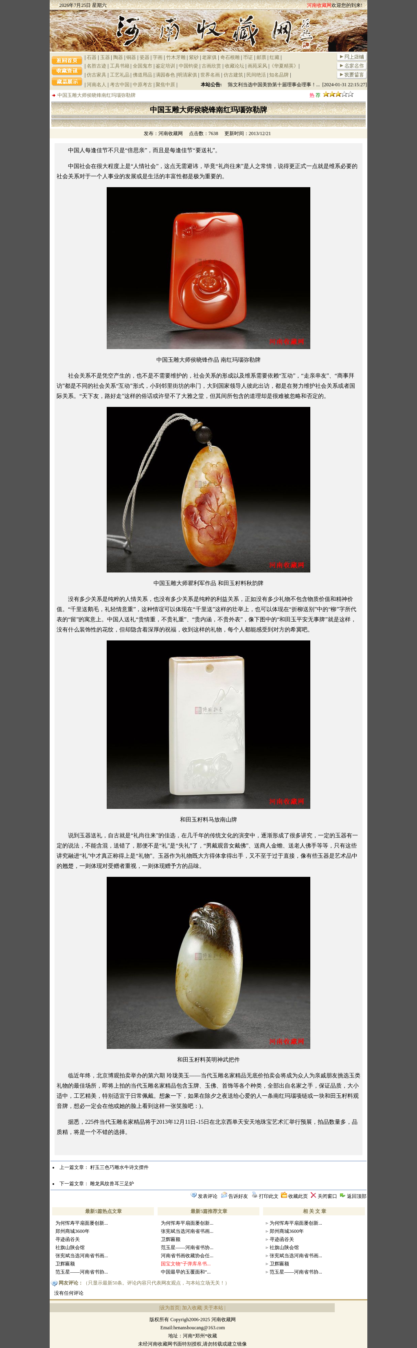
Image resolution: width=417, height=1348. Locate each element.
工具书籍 (119, 66)
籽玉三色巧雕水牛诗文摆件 (119, 1167)
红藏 (274, 57)
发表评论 (207, 1196)
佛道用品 (142, 75)
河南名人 (96, 84)
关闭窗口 (327, 1196)
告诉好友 (238, 1196)
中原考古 (142, 84)
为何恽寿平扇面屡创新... (81, 1223)
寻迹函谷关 (67, 1239)
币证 (248, 57)
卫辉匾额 (65, 1264)
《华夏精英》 (283, 66)
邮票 (261, 57)
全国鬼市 (142, 66)
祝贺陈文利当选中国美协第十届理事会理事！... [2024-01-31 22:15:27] (294, 84)
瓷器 (144, 57)
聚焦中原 (165, 84)
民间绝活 (256, 75)
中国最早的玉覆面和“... (186, 1272)
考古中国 (119, 84)
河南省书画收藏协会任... (187, 1255)
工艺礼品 (119, 75)
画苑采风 (257, 66)
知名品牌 (279, 75)
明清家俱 (187, 75)
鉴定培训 (165, 66)
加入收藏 (192, 1308)
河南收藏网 (170, 133)
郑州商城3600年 (72, 1231)
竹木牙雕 (176, 57)
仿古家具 (96, 75)
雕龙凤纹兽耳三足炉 (112, 1183)
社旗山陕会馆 (70, 1247)
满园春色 (165, 75)
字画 (157, 57)
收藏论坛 (234, 66)
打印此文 (269, 1196)
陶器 (118, 57)
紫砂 (194, 57)
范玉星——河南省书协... (81, 1272)
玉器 (105, 57)
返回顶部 (357, 1196)
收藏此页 (298, 1196)
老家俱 (209, 57)
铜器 (131, 57)
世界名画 (210, 75)
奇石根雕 (230, 57)
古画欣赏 (211, 66)
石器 (92, 57)
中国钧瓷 (188, 66)
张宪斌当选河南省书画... (81, 1255)
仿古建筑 (233, 75)
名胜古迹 (96, 66)
